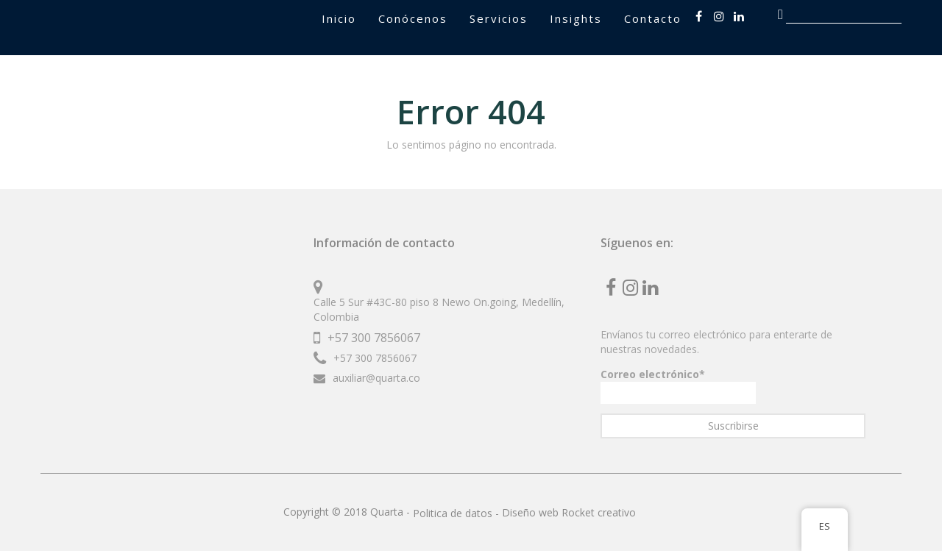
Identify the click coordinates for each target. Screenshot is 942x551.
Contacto (652, 18)
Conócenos (412, 18)
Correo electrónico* (678, 385)
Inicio (339, 18)
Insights (576, 18)
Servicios (499, 18)
